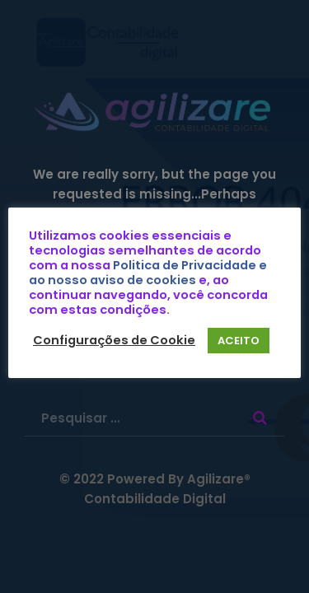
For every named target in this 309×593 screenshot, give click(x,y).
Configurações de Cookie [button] (114, 340)
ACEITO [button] (239, 340)
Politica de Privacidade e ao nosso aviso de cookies (148, 272)
